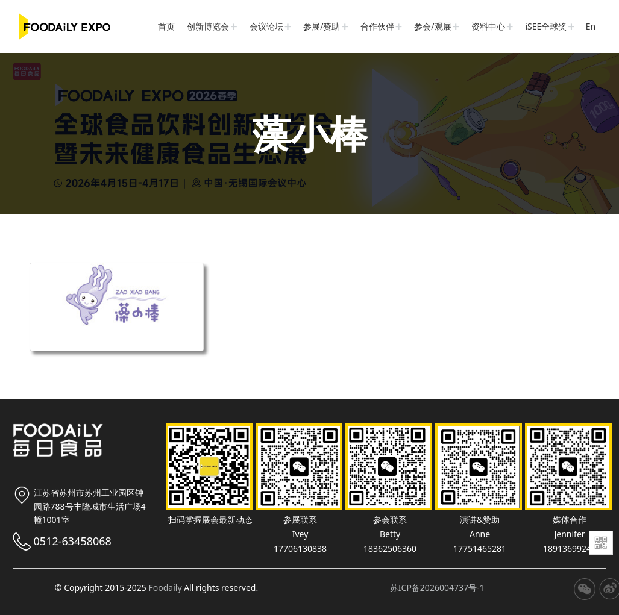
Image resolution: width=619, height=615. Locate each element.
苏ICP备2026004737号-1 (437, 587)
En (590, 26)
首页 (166, 26)
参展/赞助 (321, 26)
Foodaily (164, 587)
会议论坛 (266, 26)
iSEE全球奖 (546, 26)
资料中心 (488, 26)
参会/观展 (432, 26)
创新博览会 (208, 26)
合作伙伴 (377, 26)
